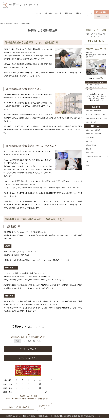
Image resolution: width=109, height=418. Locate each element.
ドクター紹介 (90, 137)
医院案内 (69, 14)
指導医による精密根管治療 (93, 111)
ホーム (38, 14)
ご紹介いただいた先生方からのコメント (97, 157)
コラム (88, 161)
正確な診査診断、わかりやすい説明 (96, 118)
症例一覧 (58, 14)
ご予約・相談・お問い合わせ (94, 134)
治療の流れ (89, 149)
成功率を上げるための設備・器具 (95, 114)
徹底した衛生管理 (91, 122)
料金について (90, 165)
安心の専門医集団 (91, 145)
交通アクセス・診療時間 (93, 130)
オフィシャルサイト (28, 358)
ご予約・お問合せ (28, 349)
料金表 (79, 14)
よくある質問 (90, 152)
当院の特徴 (48, 14)
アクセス (89, 14)
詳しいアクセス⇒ (44, 407)
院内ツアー (89, 141)
